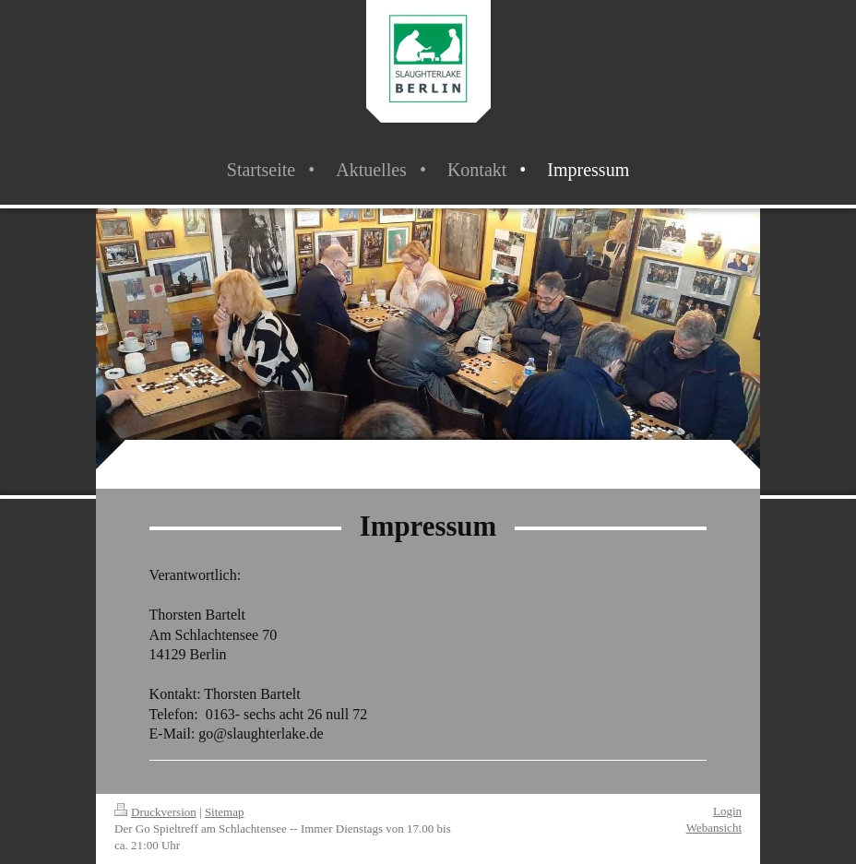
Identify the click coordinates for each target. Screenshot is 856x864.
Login (727, 811)
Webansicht (714, 827)
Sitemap (224, 812)
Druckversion (155, 812)
